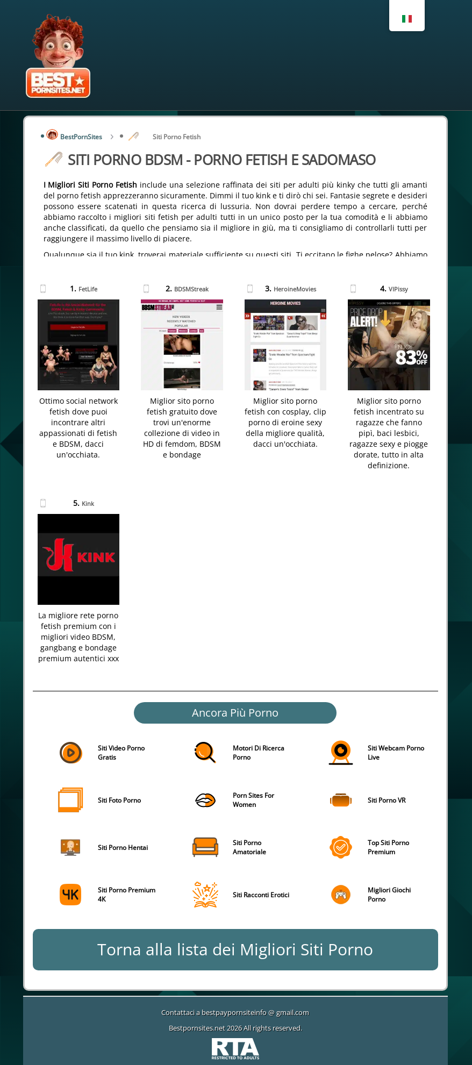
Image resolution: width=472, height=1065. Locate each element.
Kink (88, 503)
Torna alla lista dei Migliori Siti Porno (235, 949)
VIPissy (398, 289)
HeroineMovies (295, 289)
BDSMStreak (191, 289)
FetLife (87, 289)
